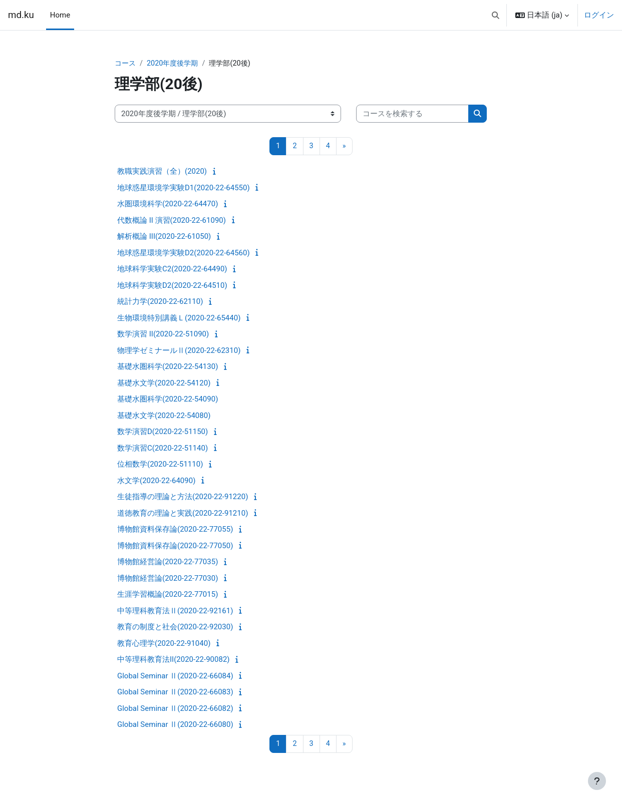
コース (126, 63)
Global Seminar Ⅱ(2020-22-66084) (175, 676)
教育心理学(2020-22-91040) (163, 643)
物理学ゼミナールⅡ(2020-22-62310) (178, 350)
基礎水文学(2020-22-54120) (163, 383)
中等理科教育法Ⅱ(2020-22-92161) (175, 611)
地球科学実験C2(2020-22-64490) (172, 269)
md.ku (21, 15)
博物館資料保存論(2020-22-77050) (175, 546)
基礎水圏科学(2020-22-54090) (167, 400)
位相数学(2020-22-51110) (160, 465)
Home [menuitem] (60, 15)
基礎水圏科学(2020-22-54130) (167, 367)
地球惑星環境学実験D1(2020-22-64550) (183, 188)
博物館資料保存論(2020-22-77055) (175, 530)
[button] (495, 15)
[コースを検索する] (412, 114)
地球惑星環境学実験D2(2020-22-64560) (183, 253)
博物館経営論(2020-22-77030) (167, 578)
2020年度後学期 (175, 63)
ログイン (599, 15)
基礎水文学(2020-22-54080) (163, 416)
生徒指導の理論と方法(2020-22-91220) (182, 497)
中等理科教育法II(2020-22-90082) (173, 660)
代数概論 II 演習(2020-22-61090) (171, 220)
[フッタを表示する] (597, 781)
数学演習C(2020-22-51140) (162, 448)
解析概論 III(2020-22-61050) (164, 237)
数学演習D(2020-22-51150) (162, 432)
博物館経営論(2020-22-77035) (167, 562)
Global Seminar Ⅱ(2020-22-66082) (175, 708)
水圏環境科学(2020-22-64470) (167, 204)
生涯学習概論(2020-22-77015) (167, 595)
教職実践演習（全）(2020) (162, 172)
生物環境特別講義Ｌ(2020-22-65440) (178, 318)
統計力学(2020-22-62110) (160, 302)
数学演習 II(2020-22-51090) (163, 334)
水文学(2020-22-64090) (156, 481)
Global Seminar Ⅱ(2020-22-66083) (175, 692)
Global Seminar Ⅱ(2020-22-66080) (175, 725)
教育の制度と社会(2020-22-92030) (175, 627)
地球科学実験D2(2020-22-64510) (172, 285)
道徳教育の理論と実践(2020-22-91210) (182, 513)
